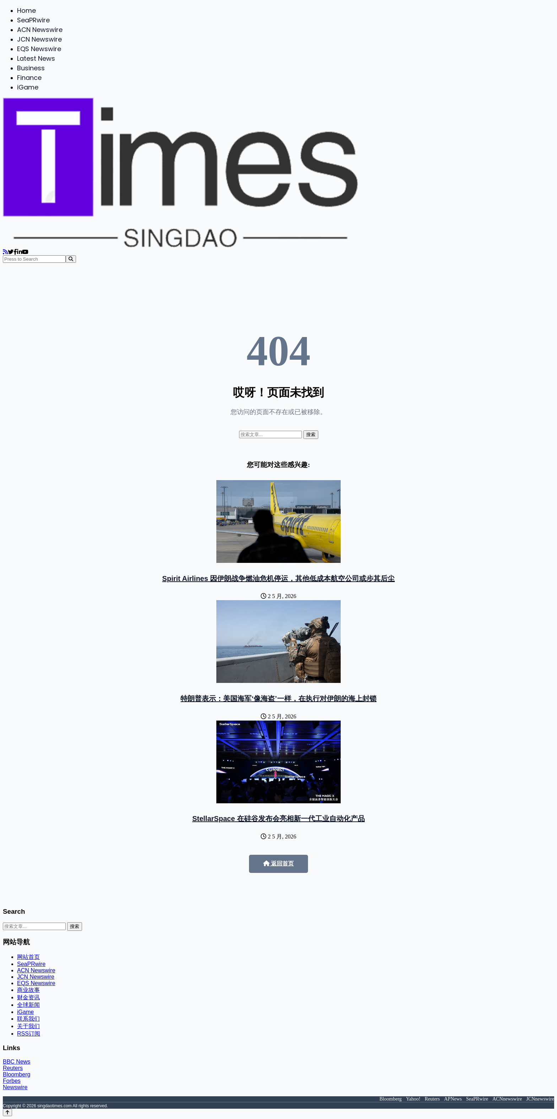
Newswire (15, 1087)
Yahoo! (413, 1099)
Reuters (13, 1068)
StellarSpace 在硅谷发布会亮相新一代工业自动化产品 (278, 818)
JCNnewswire (540, 1099)
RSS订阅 (28, 1034)
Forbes (12, 1081)
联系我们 (28, 1019)
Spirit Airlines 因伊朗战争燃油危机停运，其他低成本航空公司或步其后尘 (278, 578)
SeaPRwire (33, 20)
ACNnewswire (507, 1099)
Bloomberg (16, 1074)
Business (31, 68)
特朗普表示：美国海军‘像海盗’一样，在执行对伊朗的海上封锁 (278, 698)
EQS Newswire (39, 48)
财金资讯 (28, 997)
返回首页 (278, 863)
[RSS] (5, 252)
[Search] (71, 259)
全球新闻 (28, 1005)
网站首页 (28, 957)
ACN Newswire (40, 29)
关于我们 (28, 1026)
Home (26, 10)
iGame (27, 87)
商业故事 (28, 990)
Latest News (36, 58)
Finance (29, 77)
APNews (453, 1099)
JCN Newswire (39, 39)
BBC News (16, 1062)
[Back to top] (7, 1112)
